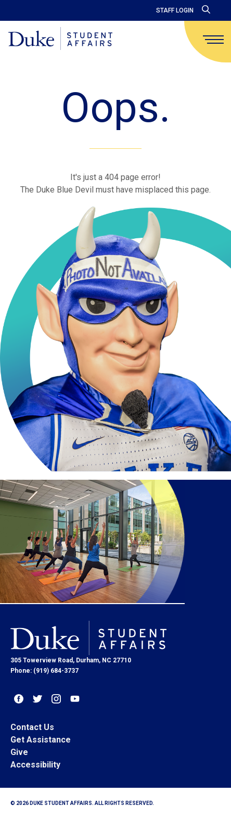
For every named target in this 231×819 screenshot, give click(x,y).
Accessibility (35, 765)
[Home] (60, 39)
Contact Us (32, 727)
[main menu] (213, 39)
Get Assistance (40, 740)
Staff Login (175, 10)
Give (19, 752)
